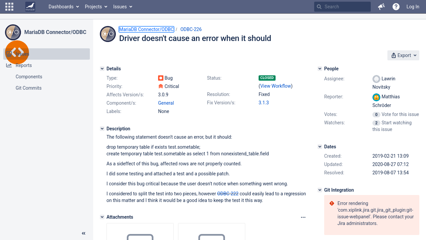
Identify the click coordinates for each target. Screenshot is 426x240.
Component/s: (121, 103)
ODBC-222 (227, 193)
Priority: (114, 86)
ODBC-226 (191, 29)
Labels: (113, 111)
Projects (93, 6)
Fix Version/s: (221, 102)
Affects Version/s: (125, 94)
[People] (320, 68)
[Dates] (320, 146)
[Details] (102, 68)
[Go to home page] (30, 6)
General (166, 103)
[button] (9, 6)
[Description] (102, 128)
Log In (413, 6)
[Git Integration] (320, 190)
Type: (111, 78)
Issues (120, 6)
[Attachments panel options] (303, 217)
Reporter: (333, 96)
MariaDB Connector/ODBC (55, 32)
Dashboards (61, 6)
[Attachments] (102, 217)
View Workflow (275, 86)
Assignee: (334, 78)
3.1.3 (264, 102)
